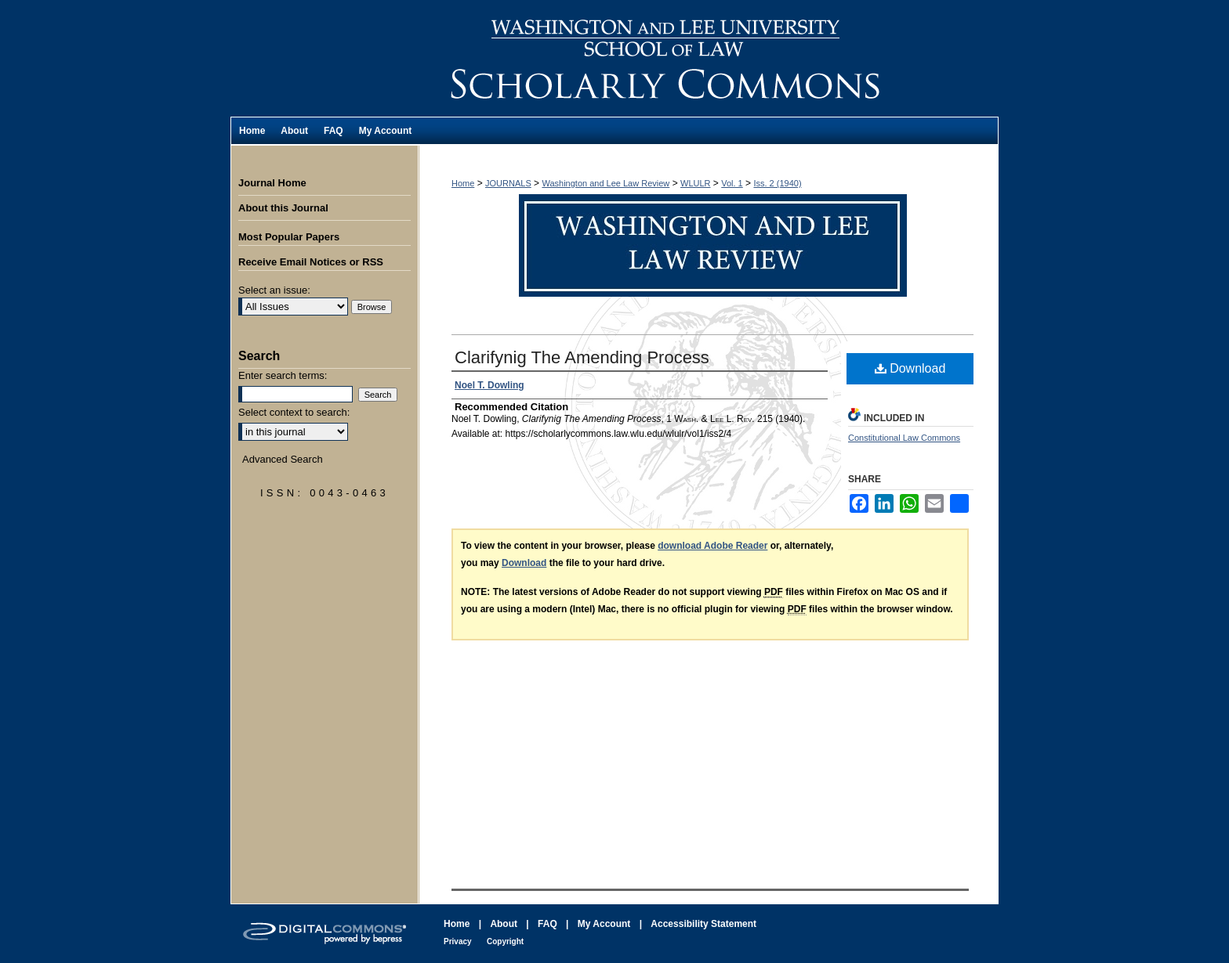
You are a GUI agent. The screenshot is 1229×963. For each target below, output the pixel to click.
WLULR (695, 183)
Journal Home (272, 183)
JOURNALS (508, 183)
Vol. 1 (732, 183)
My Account (604, 923)
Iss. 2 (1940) (777, 183)
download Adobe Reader (712, 545)
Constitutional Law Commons (904, 437)
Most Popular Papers (288, 237)
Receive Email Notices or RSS (310, 262)
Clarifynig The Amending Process (582, 357)
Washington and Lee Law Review (709, 58)
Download (910, 368)
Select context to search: (294, 412)
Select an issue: (274, 290)
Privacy (458, 941)
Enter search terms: (282, 375)
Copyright (505, 941)
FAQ (547, 923)
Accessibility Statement (703, 923)
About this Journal (283, 208)
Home (462, 183)
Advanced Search (282, 459)
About (503, 923)
